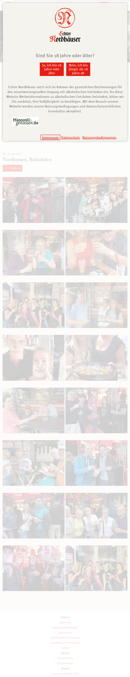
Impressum (50, 137)
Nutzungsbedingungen (99, 137)
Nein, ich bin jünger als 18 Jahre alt (78, 69)
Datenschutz (70, 137)
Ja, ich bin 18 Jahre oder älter (51, 69)
